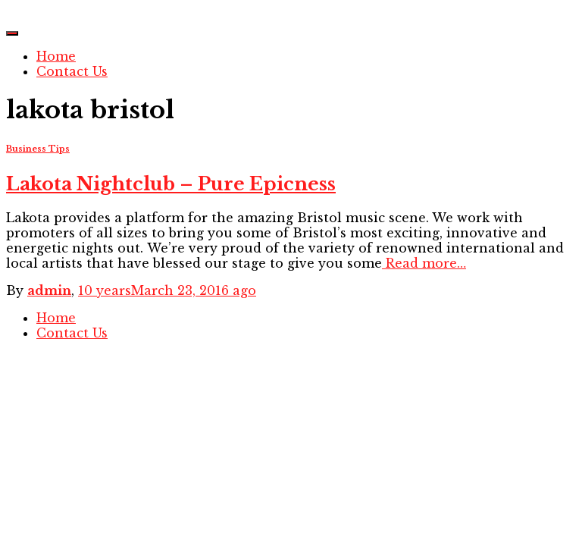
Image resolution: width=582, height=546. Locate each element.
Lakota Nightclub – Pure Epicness (171, 184)
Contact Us (72, 71)
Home (56, 56)
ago (167, 290)
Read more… (424, 263)
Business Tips (38, 149)
